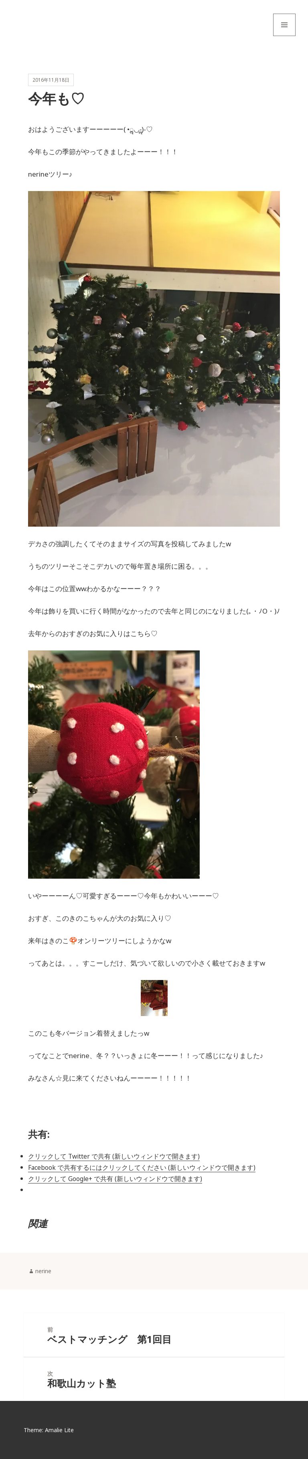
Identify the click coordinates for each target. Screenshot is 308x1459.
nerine (43, 1271)
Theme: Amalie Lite (49, 1430)
